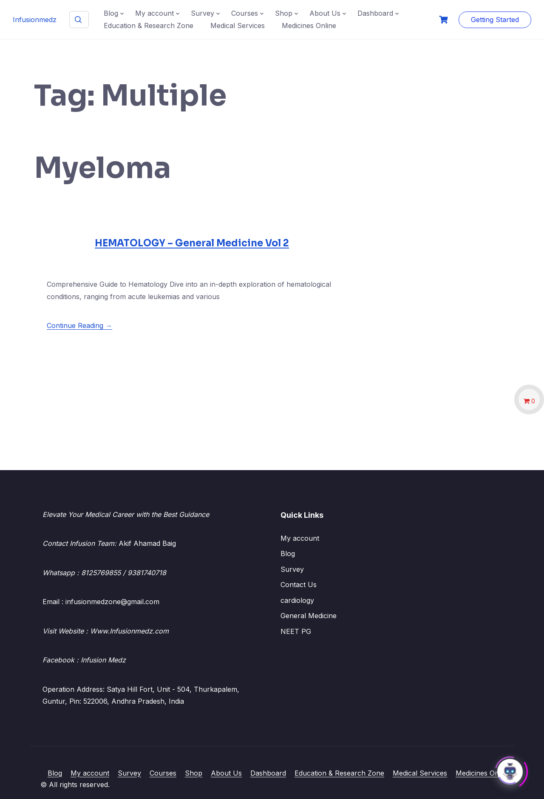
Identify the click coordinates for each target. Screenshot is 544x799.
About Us (324, 13)
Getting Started (495, 19)
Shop (283, 13)
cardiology (297, 600)
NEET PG (295, 631)
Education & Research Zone (148, 25)
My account (154, 13)
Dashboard (375, 13)
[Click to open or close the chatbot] (510, 769)
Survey (202, 13)
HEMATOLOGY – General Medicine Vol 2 (192, 243)
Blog (111, 13)
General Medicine (308, 615)
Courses (244, 13)
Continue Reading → (79, 325)
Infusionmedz (35, 19)
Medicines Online (309, 25)
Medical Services (237, 25)
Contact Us (298, 584)
